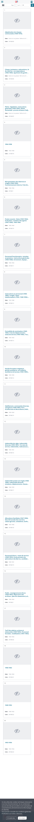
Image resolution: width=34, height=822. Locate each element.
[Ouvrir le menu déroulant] (2, 2)
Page (12, 5)
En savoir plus (11, 818)
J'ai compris (22, 818)
